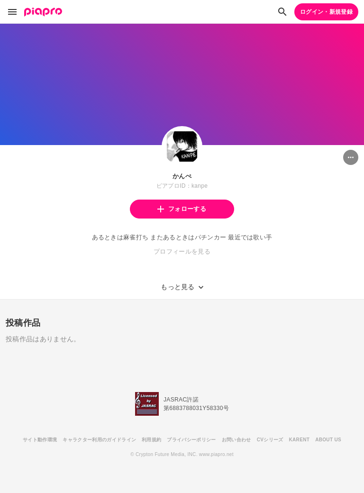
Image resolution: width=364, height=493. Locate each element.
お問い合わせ (236, 439)
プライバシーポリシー (191, 439)
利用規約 (151, 439)
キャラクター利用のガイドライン (99, 439)
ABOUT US (328, 439)
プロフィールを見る (182, 251)
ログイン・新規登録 (326, 12)
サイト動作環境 (40, 439)
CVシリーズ (270, 439)
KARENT (299, 439)
